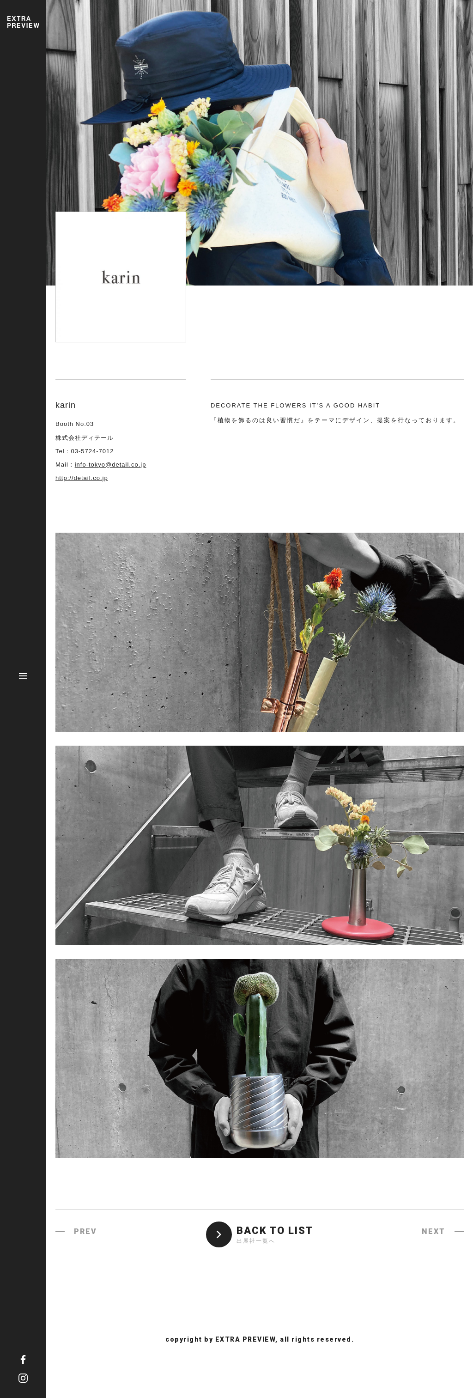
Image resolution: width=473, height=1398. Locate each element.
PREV (85, 1231)
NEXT (433, 1231)
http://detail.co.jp (81, 477)
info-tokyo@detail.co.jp (110, 464)
